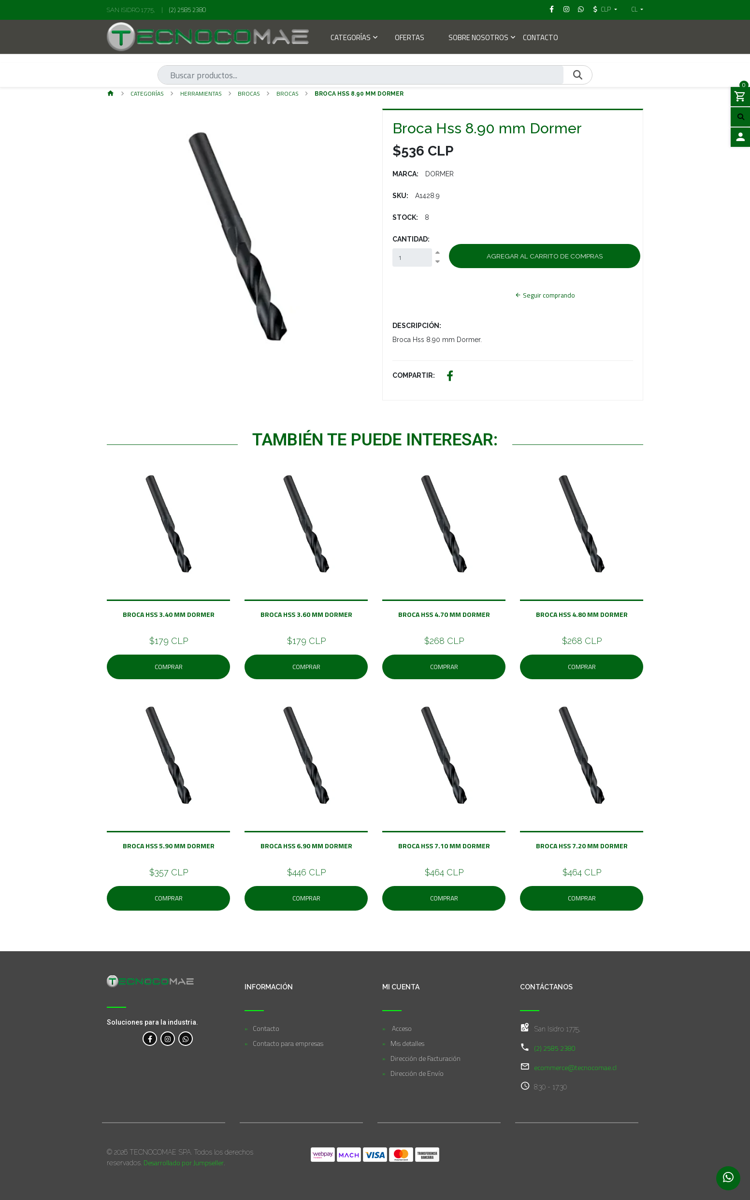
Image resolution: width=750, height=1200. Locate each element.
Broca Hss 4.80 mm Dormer (582, 614)
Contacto (540, 38)
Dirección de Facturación (425, 1058)
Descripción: (416, 325)
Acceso (401, 1028)
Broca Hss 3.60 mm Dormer (306, 614)
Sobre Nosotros (478, 38)
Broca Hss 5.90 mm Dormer (169, 846)
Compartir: (413, 375)
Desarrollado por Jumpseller (184, 1162)
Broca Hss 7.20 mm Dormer (582, 846)
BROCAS (249, 93)
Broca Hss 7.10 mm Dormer (444, 846)
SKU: (400, 196)
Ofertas (409, 38)
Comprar (169, 666)
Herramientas (201, 93)
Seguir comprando (545, 295)
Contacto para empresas (288, 1043)
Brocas (287, 93)
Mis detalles (407, 1043)
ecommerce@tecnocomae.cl (575, 1067)
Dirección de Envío (417, 1073)
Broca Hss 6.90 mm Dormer (306, 846)
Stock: (405, 217)
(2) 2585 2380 (187, 9)
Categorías (351, 38)
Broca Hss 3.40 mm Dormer (169, 614)
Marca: (405, 174)
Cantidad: (411, 239)
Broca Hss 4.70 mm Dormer (444, 614)
